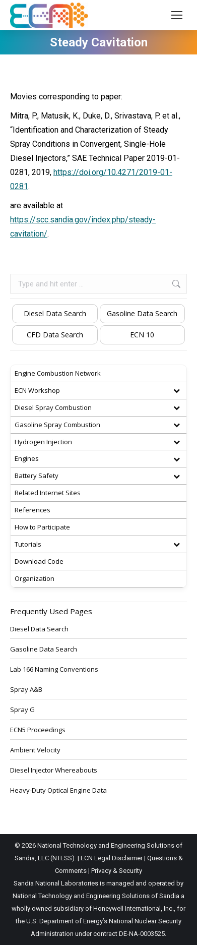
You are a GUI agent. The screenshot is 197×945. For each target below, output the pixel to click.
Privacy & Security (116, 870)
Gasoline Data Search (142, 313)
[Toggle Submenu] (176, 390)
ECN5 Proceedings (37, 729)
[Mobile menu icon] (177, 15)
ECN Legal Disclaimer (112, 858)
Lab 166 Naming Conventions (54, 669)
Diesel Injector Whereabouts (53, 770)
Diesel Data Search (55, 313)
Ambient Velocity (35, 749)
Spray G (22, 709)
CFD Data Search (55, 334)
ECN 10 (142, 334)
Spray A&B (26, 689)
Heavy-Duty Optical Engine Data (58, 790)
